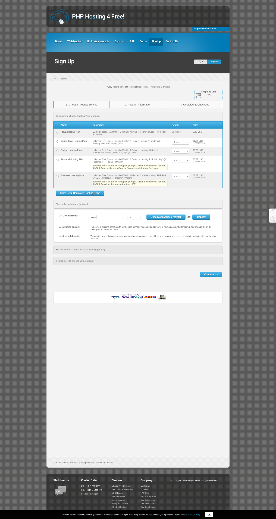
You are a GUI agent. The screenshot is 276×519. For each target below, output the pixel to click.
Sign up (214, 61)
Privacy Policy (194, 515)
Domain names (118, 500)
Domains (119, 41)
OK (209, 515)
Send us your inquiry (90, 494)
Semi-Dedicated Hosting (122, 489)
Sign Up (156, 41)
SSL (132, 41)
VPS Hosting (117, 493)
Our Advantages (148, 503)
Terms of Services (148, 496)
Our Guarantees (148, 500)
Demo (143, 41)
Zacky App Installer (120, 503)
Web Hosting (74, 41)
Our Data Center (148, 507)
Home (58, 41)
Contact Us (171, 41)
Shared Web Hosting (121, 486)
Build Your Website (98, 41)
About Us (145, 489)
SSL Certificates (119, 507)
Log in (200, 61)
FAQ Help (145, 493)
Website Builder (119, 496)
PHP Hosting (98, 16)
